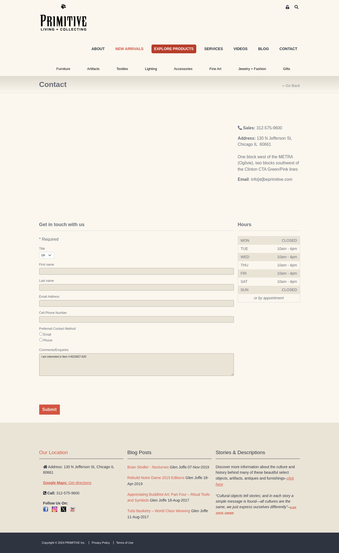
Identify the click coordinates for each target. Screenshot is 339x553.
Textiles (122, 69)
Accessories (183, 69)
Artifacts (93, 69)
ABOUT (98, 49)
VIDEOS (241, 49)
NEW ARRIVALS (129, 49)
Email (47, 334)
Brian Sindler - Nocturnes (148, 467)
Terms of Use (124, 542)
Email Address (49, 297)
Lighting (151, 69)
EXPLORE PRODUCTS (174, 49)
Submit (49, 409)
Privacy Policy (101, 542)
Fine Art (215, 69)
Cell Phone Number (53, 313)
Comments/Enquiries (54, 350)
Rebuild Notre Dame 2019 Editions (156, 478)
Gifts (286, 69)
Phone (47, 340)
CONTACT (288, 49)
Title (42, 249)
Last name (46, 281)
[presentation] (79, 390)
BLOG (263, 49)
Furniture (63, 69)
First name (46, 264)
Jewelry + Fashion (252, 69)
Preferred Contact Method (57, 329)
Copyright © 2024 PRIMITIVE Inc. (64, 542)
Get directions (67, 483)
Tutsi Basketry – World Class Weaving (158, 511)
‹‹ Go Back (291, 86)
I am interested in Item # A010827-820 (136, 364)
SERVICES (213, 49)
